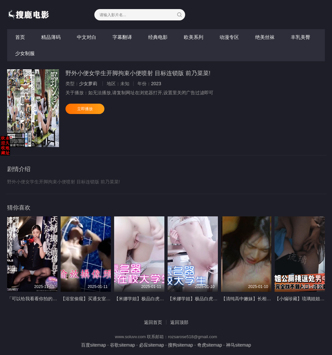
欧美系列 (193, 37)
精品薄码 (51, 37)
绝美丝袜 (265, 37)
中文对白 (86, 37)
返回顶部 (179, 322)
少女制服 (25, 53)
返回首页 (153, 322)
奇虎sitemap (209, 345)
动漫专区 (229, 37)
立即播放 (85, 109)
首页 (20, 37)
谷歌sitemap (122, 345)
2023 (156, 83)
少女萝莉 (88, 83)
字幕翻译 (122, 37)
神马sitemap (238, 345)
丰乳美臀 (300, 37)
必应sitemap (151, 345)
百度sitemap (93, 345)
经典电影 (158, 37)
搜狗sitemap (180, 345)
